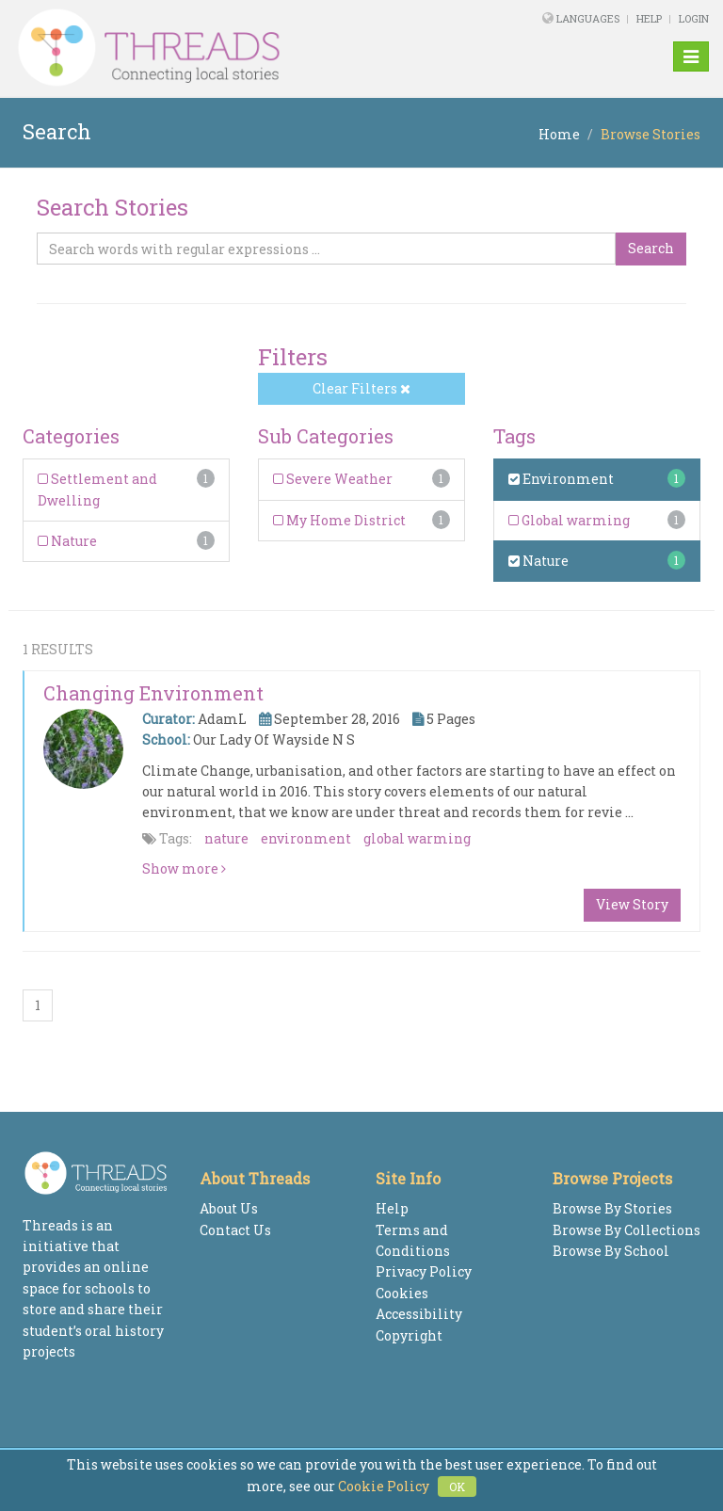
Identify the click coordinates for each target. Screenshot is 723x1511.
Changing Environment (153, 693)
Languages (589, 18)
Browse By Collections (626, 1230)
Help (649, 18)
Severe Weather (333, 479)
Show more (184, 868)
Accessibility (419, 1314)
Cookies (402, 1293)
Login (694, 18)
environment (306, 838)
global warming (417, 838)
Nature (67, 541)
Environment (561, 479)
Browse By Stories (612, 1208)
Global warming (569, 520)
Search (651, 248)
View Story (632, 904)
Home (559, 134)
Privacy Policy (424, 1271)
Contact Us (235, 1230)
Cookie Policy (383, 1486)
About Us (229, 1208)
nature (226, 838)
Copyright (409, 1335)
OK (457, 1486)
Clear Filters (361, 388)
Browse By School (611, 1251)
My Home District (339, 520)
